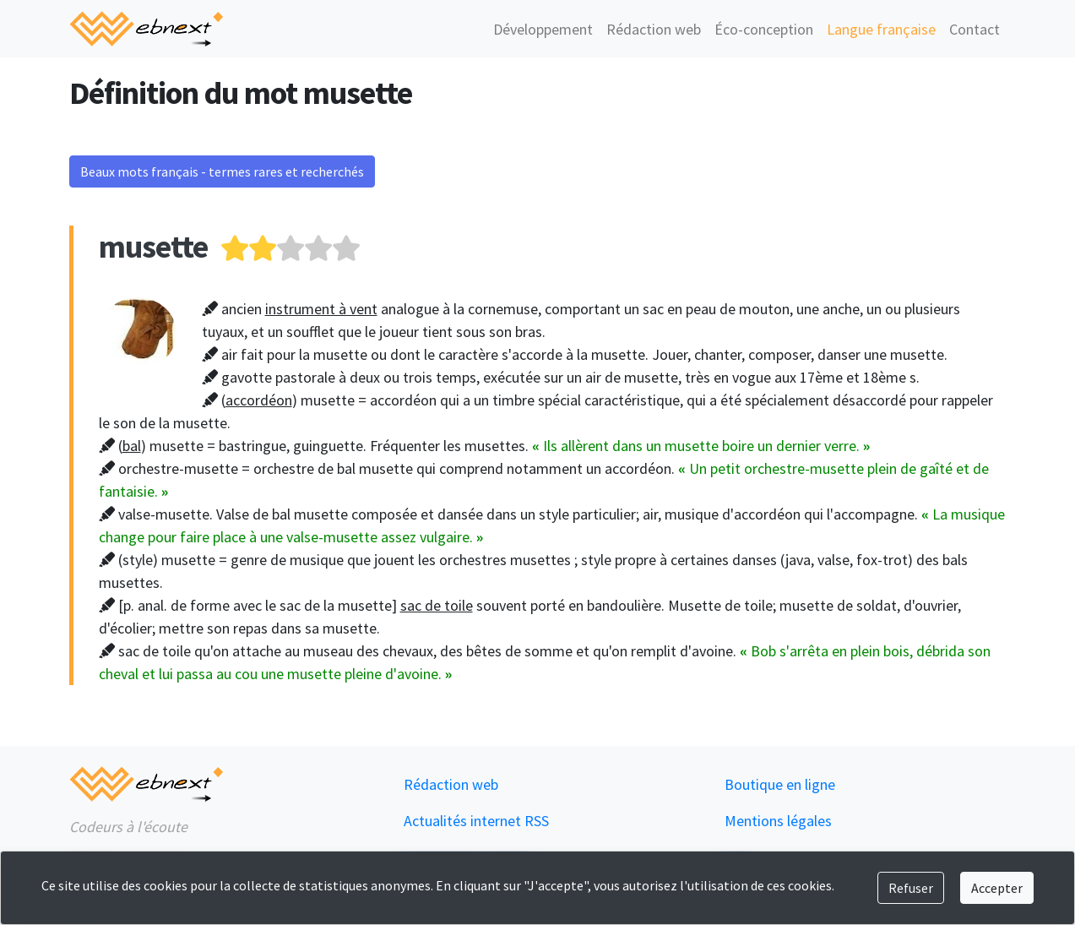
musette (153, 246)
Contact (974, 29)
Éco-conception (763, 29)
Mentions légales (778, 820)
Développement (543, 29)
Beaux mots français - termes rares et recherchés (222, 171)
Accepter (997, 887)
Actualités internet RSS (476, 820)
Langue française (881, 29)
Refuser (910, 887)
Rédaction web (653, 29)
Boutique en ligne (780, 784)
